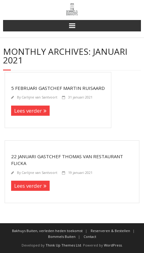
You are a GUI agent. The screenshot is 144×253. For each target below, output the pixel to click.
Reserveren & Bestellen (110, 230)
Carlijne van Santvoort (39, 97)
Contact (90, 236)
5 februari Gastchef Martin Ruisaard (58, 88)
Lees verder (28, 110)
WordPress (113, 245)
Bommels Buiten (62, 236)
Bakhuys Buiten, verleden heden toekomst (47, 230)
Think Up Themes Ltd (63, 245)
